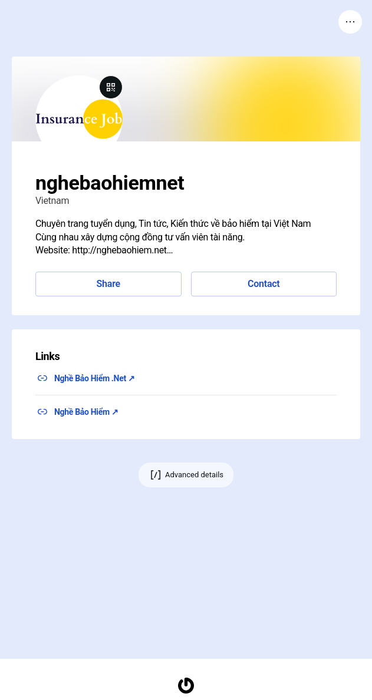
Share (108, 283)
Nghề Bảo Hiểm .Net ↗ (94, 378)
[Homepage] (186, 686)
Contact (263, 283)
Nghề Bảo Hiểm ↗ (86, 412)
